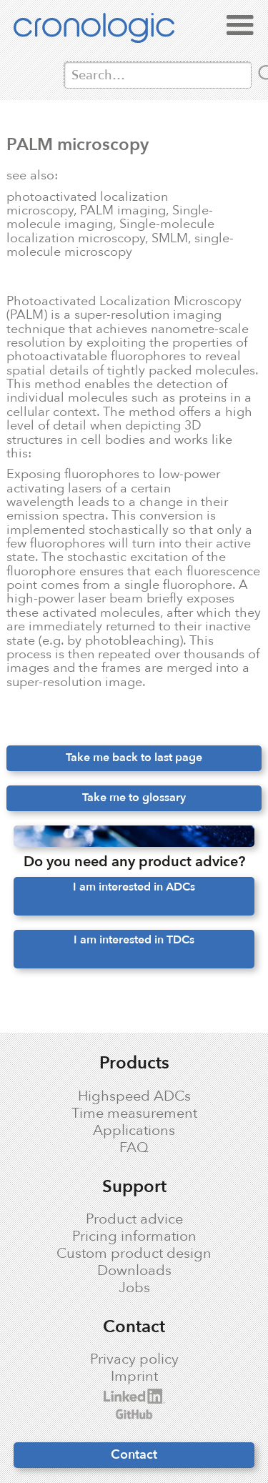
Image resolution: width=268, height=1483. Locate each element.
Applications (134, 1130)
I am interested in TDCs (134, 940)
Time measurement (134, 1113)
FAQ (134, 1147)
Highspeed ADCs (134, 1096)
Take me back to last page (134, 757)
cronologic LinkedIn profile (119, 1396)
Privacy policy (134, 1359)
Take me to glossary (134, 797)
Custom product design (134, 1253)
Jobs (134, 1287)
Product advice (134, 1219)
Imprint (134, 1376)
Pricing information (134, 1236)
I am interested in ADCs (134, 887)
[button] (240, 25)
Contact (134, 1454)
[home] (108, 30)
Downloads (134, 1270)
